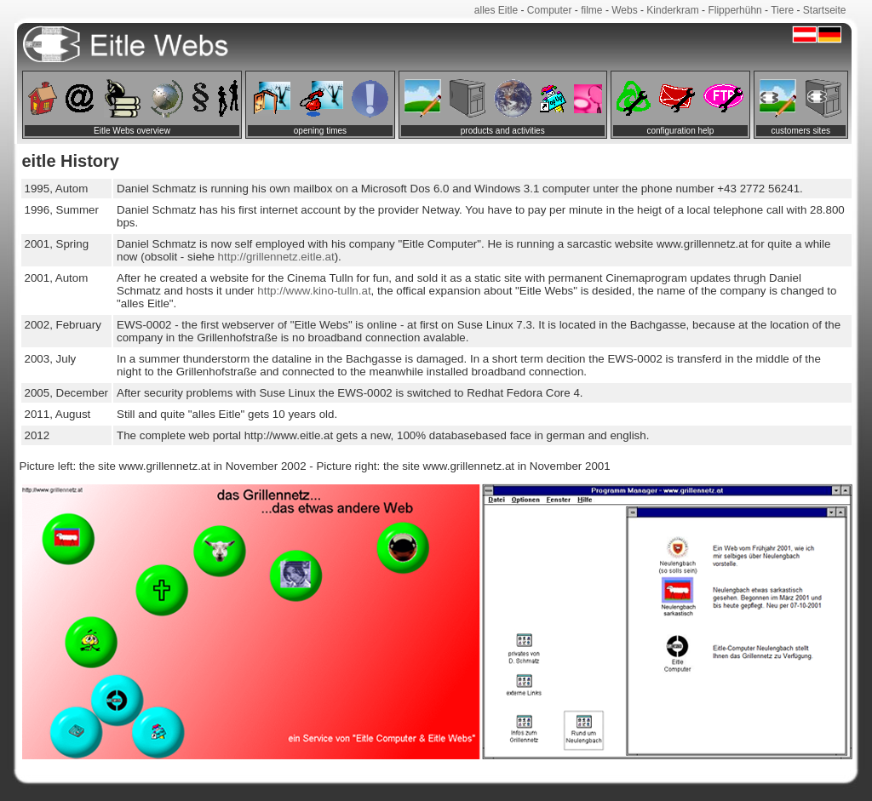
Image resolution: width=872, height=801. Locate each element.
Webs (624, 10)
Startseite (824, 10)
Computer (549, 10)
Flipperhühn (734, 10)
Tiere (782, 10)
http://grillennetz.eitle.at (276, 256)
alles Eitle (496, 10)
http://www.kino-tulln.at (313, 290)
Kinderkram (672, 10)
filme (591, 10)
